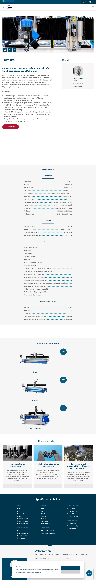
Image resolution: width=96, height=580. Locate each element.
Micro (4, 570)
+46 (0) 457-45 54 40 (73, 559)
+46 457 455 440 (24, 7)
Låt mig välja (38, 572)
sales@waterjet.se (78, 87)
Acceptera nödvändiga (70, 571)
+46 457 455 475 (78, 84)
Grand (4, 561)
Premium (5, 563)
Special (4, 572)
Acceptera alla (70, 568)
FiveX (3, 559)
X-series (5, 568)
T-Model (5, 564)
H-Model (5, 566)
